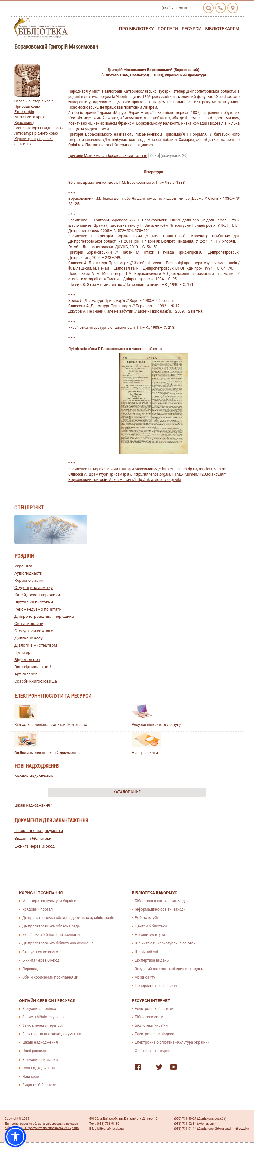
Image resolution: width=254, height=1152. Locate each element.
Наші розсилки (145, 753)
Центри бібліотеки (151, 926)
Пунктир (22, 652)
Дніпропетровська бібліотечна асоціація (58, 943)
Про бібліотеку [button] (136, 28)
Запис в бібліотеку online (43, 1017)
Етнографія (24, 112)
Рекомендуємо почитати (38, 609)
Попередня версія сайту (156, 986)
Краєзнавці (24, 123)
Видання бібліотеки (33, 838)
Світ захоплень (28, 623)
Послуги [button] (168, 28)
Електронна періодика (154, 1034)
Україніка (23, 566)
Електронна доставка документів (51, 1034)
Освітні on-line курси (152, 1051)
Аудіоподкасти (28, 573)
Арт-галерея (25, 674)
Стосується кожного (33, 630)
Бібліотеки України (151, 1025)
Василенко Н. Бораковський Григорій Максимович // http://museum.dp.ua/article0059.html (147, 469)
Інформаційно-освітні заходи (160, 909)
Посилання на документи (38, 830)
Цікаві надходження (33, 805)
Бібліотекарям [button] (222, 28)
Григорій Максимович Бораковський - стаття (107, 155)
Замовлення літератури (43, 1025)
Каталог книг (126, 792)
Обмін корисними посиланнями (50, 977)
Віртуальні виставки (33, 602)
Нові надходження (38, 1068)
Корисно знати (28, 580)
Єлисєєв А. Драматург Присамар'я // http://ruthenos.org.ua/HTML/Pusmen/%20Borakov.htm (147, 474)
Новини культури (150, 934)
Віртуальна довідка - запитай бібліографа (50, 724)
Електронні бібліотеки (154, 1008)
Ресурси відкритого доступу (156, 724)
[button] (15, 1137)
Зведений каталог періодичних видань (169, 969)
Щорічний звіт (147, 952)
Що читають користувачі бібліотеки (166, 943)
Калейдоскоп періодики (37, 594)
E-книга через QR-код (34, 846)
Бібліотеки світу (149, 1017)
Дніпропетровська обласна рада (51, 926)
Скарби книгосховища (35, 681)
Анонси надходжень (33, 776)
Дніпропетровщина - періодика (44, 616)
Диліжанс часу (28, 638)
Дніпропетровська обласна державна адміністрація (68, 918)
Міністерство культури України (49, 901)
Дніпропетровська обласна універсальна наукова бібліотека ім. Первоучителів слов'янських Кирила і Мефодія (42, 1128)
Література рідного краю (36, 133)
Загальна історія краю (33, 101)
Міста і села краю (29, 117)
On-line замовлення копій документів (47, 753)
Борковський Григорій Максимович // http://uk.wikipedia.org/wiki (124, 480)
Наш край (30, 1076)
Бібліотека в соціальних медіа (161, 901)
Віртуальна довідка (39, 1008)
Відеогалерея (27, 659)
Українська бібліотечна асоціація (51, 934)
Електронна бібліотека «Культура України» (172, 1042)
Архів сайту (145, 977)
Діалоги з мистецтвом (35, 645)
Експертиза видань (152, 960)
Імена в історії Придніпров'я (39, 128)
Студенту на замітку (33, 587)
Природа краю (27, 106)
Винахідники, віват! (32, 666)
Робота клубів (147, 918)
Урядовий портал (37, 909)
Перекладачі (33, 969)
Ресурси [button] (191, 28)
